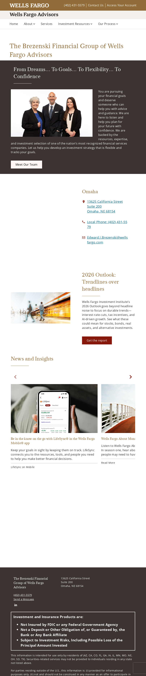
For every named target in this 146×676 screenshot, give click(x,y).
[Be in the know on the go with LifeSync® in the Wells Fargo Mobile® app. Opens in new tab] (54, 427)
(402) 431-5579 (74, 5)
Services (47, 24)
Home (14, 24)
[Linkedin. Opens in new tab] (16, 605)
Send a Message (24, 599)
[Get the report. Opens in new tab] (97, 340)
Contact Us (96, 5)
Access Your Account (121, 5)
